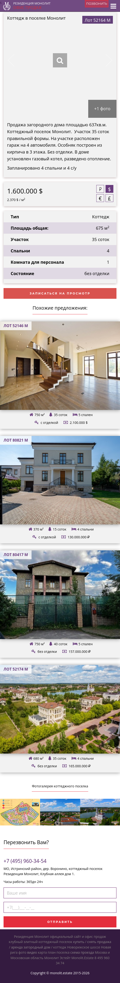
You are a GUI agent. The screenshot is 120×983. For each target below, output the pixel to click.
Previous (15, 60)
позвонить (96, 3)
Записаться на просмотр (60, 293)
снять (91, 941)
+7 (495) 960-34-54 (25, 861)
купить (78, 941)
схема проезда (82, 952)
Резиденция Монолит (32, 5)
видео (32, 952)
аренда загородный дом (30, 947)
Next (105, 60)
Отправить (60, 922)
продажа (104, 941)
